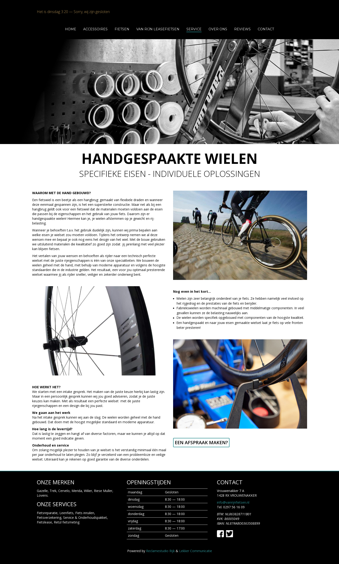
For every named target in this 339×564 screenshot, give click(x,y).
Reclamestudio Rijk (160, 551)
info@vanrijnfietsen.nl (233, 502)
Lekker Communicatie (195, 551)
